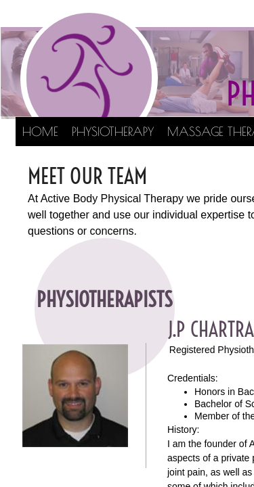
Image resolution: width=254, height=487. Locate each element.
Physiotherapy (113, 131)
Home (40, 131)
